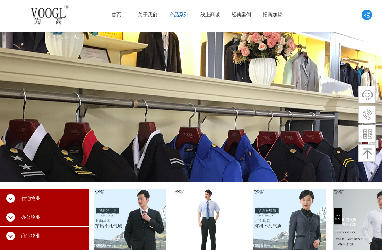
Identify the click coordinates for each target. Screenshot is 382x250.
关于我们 (147, 14)
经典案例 (241, 14)
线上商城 (210, 14)
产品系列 (179, 14)
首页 (116, 14)
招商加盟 (272, 14)
